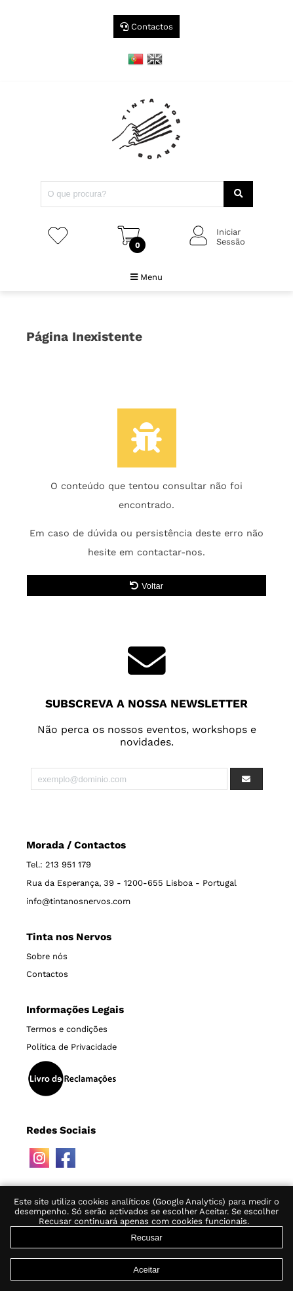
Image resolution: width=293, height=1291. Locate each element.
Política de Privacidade (71, 1047)
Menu (146, 277)
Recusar (146, 1237)
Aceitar (146, 1270)
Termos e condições (66, 1029)
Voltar (146, 586)
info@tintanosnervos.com (78, 901)
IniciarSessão (230, 237)
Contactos (146, 26)
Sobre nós (47, 956)
